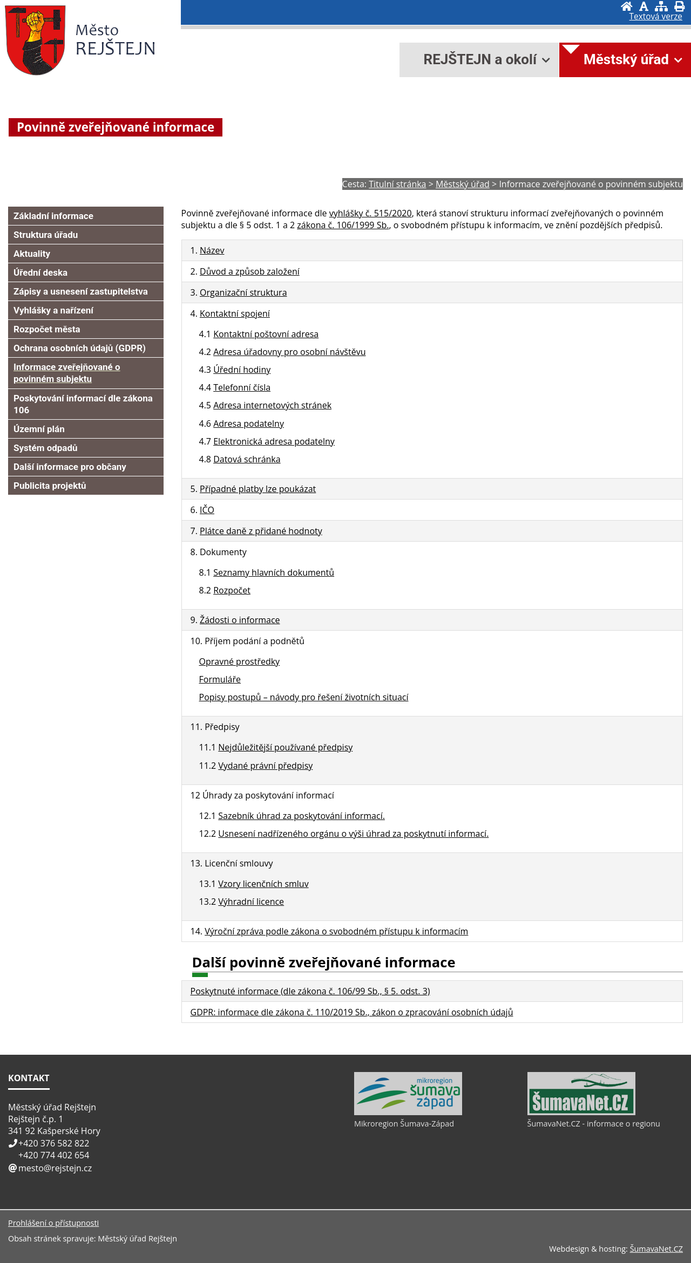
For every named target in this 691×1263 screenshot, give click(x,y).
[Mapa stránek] (661, 6)
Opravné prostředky (239, 661)
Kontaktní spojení (235, 313)
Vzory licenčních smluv (263, 884)
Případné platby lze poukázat (258, 489)
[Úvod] (627, 6)
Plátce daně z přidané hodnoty (261, 531)
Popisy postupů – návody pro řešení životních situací (304, 697)
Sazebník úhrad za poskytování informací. (301, 816)
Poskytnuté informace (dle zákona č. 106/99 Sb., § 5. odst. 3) (310, 991)
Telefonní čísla (241, 387)
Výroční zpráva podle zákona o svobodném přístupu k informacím (336, 931)
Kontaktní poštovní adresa (266, 334)
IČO (207, 510)
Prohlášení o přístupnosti (53, 1223)
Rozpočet (231, 590)
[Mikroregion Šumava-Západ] (408, 1112)
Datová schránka (247, 459)
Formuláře (220, 679)
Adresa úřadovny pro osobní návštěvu (289, 352)
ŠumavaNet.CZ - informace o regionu (593, 1123)
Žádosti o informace (240, 620)
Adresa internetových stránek (272, 405)
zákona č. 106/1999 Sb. (343, 225)
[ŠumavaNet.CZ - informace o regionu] (581, 1112)
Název (212, 250)
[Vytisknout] (679, 6)
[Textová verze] (656, 16)
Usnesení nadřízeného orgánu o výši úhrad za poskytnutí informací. (353, 833)
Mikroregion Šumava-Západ (404, 1123)
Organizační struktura (243, 292)
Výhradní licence (251, 901)
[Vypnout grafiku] (643, 6)
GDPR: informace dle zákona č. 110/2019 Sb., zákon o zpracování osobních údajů (352, 1012)
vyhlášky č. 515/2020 (370, 213)
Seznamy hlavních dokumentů (273, 572)
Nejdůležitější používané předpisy (285, 747)
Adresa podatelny (248, 423)
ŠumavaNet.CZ (656, 1249)
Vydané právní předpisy (265, 766)
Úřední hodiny (241, 370)
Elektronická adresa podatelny (274, 441)
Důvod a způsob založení (250, 271)
